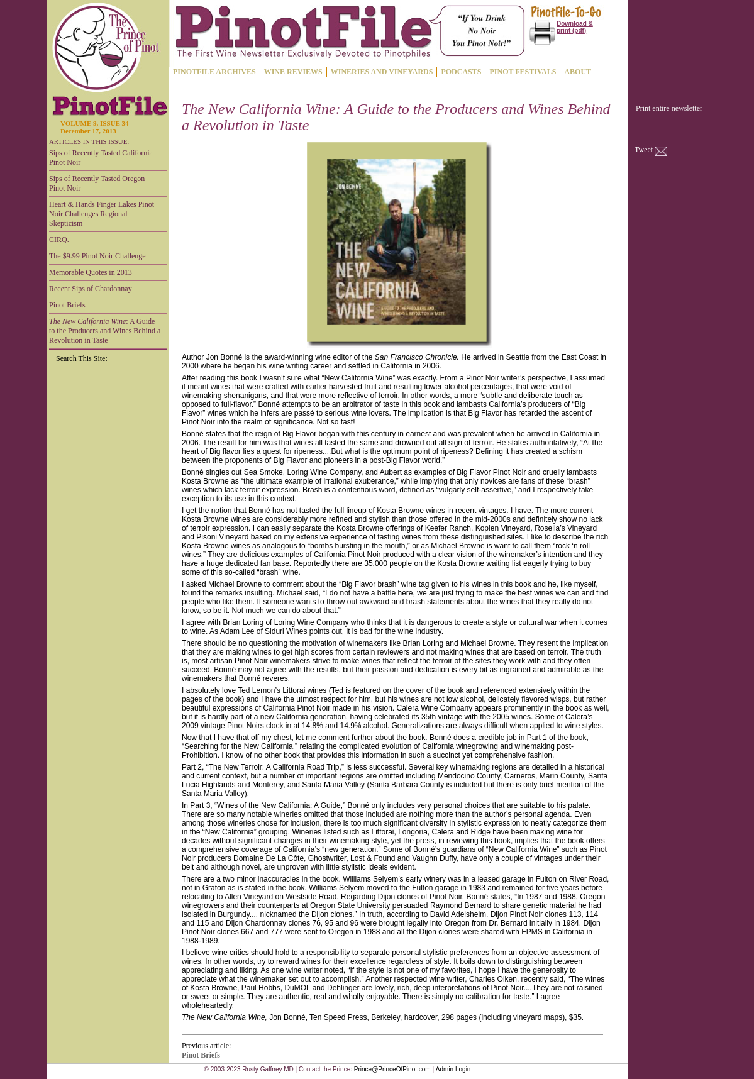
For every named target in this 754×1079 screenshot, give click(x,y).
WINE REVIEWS (293, 71)
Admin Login (453, 1069)
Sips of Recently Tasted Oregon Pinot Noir (97, 183)
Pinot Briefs (67, 305)
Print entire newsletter (669, 108)
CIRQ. (59, 239)
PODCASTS (461, 71)
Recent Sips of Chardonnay (90, 288)
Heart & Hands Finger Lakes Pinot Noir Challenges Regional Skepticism (101, 214)
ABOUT (577, 71)
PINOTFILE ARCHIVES (214, 71)
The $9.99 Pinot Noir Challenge (97, 256)
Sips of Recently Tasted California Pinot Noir (101, 157)
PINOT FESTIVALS (522, 71)
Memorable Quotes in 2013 (90, 272)
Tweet (644, 149)
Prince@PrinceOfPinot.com (392, 1069)
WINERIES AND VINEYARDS (382, 71)
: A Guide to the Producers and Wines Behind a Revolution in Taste (104, 331)
